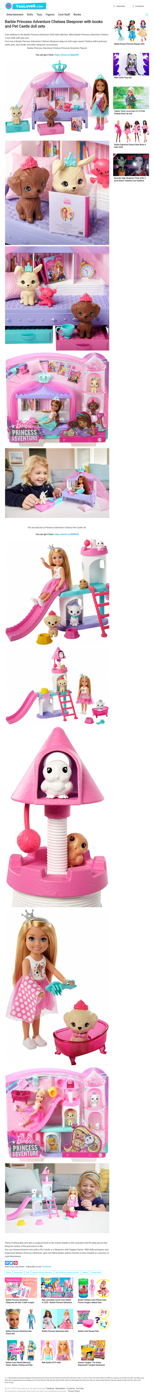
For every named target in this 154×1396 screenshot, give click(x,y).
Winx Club (137, 1380)
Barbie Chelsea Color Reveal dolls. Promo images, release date (92, 1301)
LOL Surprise (114, 1378)
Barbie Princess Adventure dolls (67, 1272)
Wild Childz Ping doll (123, 77)
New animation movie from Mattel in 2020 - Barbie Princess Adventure (57, 1301)
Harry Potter (100, 1378)
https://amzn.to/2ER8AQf (67, 534)
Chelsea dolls (96, 1272)
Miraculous (140, 1378)
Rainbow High (122, 1380)
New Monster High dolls (109, 1380)
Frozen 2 (85, 1378)
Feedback (50, 1388)
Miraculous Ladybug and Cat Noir (29, 1380)
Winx (132, 1380)
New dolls (86, 1380)
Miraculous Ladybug (11, 1380)
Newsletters (60, 1388)
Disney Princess (50, 1378)
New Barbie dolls (77, 1380)
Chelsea (85, 1272)
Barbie (8, 1272)
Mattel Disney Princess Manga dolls (129, 44)
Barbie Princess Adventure (42, 1272)
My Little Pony (67, 1380)
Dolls (30, 14)
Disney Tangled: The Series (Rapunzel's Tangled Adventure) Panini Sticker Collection (91, 1363)
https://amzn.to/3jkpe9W (67, 54)
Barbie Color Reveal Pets (88, 1331)
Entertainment (15, 14)
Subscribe (120, 6)
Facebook (139, 6)
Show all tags (9, 1382)
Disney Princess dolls (62, 1378)
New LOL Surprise (95, 1380)
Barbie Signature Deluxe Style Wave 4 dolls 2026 (130, 145)
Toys (39, 14)
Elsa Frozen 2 (77, 1378)
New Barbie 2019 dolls (51, 1362)
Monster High (45, 1380)
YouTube (79, 1388)
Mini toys (134, 1378)
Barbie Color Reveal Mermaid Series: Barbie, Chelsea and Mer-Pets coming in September (19, 1363)
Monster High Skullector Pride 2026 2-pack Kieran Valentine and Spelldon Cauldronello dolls (130, 179)
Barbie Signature (26, 1378)
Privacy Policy (74, 1391)
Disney (34, 1378)
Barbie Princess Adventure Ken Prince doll (19, 1332)
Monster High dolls (56, 1380)
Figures (50, 14)
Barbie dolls (18, 1272)
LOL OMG (107, 1378)
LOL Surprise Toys (124, 1378)
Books (77, 14)
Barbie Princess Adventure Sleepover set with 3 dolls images (20, 1301)
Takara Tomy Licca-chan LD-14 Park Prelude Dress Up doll (129, 112)
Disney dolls (41, 1378)
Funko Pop (92, 1378)
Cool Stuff (64, 14)
